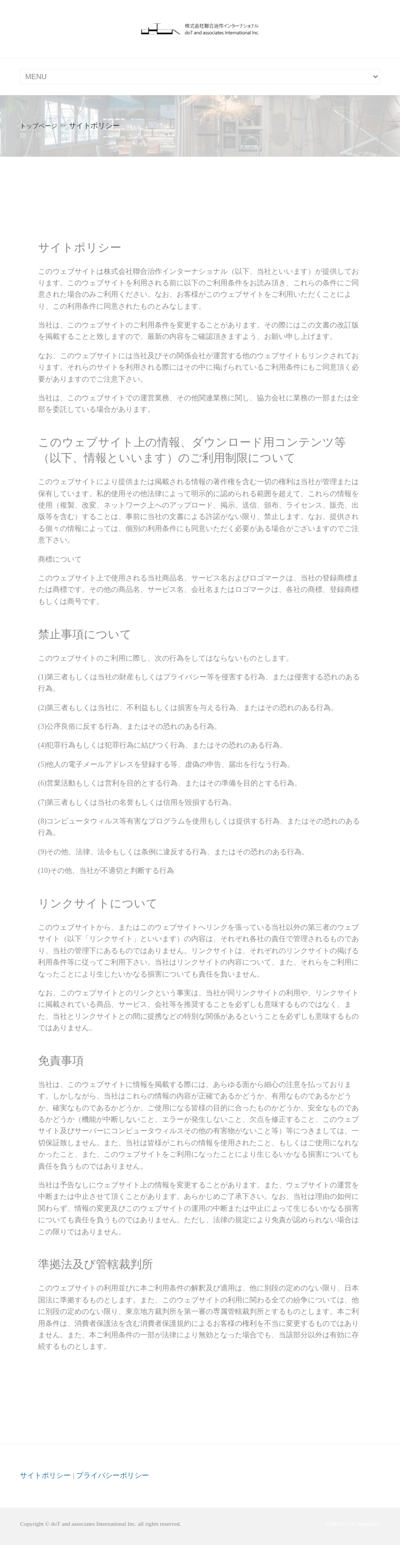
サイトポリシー (45, 1475)
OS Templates (363, 1524)
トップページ (38, 126)
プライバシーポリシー (112, 1475)
